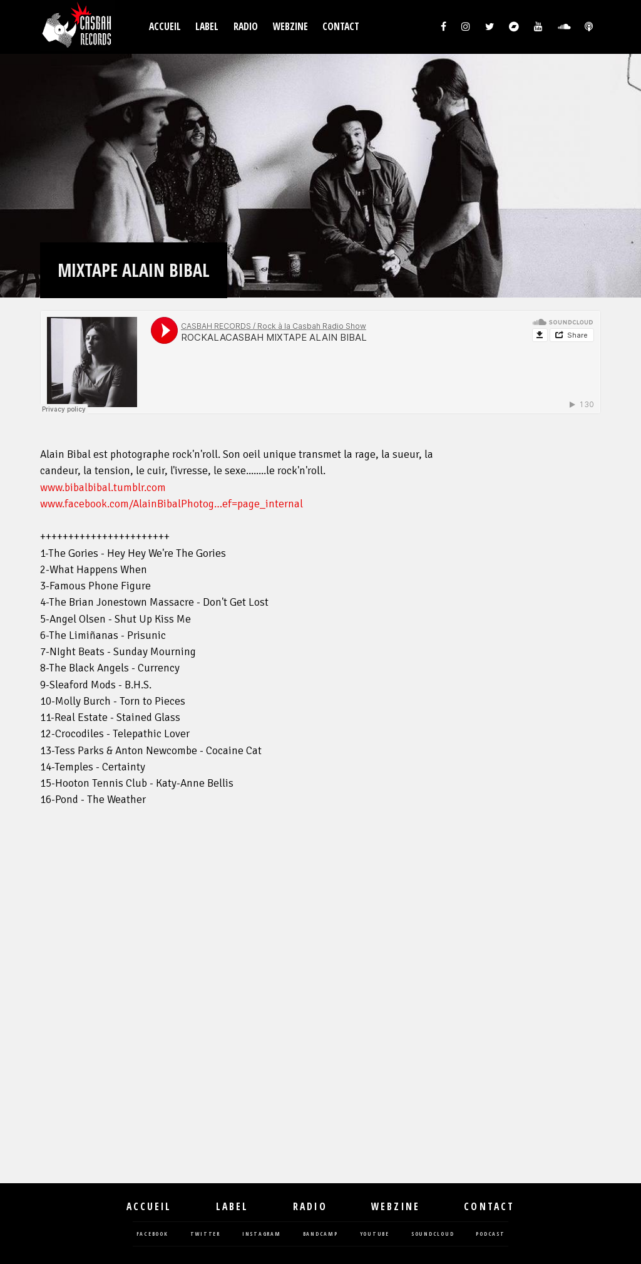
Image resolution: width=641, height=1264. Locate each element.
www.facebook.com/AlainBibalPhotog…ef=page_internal (171, 503)
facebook (152, 1234)
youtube (374, 1234)
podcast (490, 1234)
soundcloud (432, 1234)
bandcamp (320, 1234)
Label (206, 27)
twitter (205, 1234)
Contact (340, 27)
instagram (261, 1234)
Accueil (165, 27)
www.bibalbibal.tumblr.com (103, 487)
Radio (245, 27)
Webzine (290, 27)
